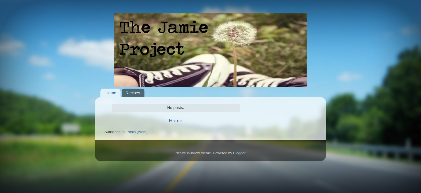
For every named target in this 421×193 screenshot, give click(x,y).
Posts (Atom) (137, 132)
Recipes (133, 92)
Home (111, 92)
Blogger (239, 153)
